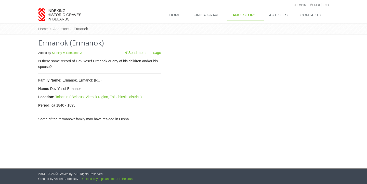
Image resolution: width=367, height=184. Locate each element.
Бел (317, 5)
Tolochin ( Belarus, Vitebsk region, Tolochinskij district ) (98, 97)
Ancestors (244, 15)
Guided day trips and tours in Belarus (107, 179)
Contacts (310, 15)
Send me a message (142, 53)
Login (301, 5)
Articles (278, 15)
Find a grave (206, 15)
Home (175, 15)
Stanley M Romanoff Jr (67, 53)
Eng (326, 5)
